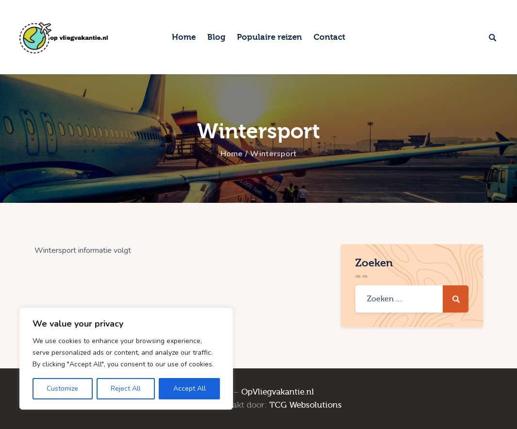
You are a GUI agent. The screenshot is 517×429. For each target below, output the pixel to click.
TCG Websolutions (305, 405)
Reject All (126, 388)
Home (231, 154)
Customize (62, 388)
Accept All (189, 388)
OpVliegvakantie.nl (277, 391)
